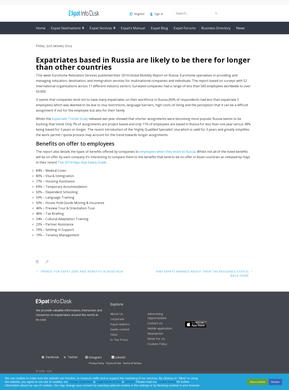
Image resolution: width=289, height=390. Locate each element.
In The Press (119, 340)
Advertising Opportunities (157, 316)
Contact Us (155, 323)
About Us (116, 314)
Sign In (156, 14)
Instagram (93, 357)
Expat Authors (120, 324)
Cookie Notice (167, 381)
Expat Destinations (66, 28)
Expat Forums (185, 28)
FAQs (114, 334)
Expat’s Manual (133, 28)
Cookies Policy (157, 344)
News (240, 28)
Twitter (73, 357)
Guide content (120, 329)
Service (130, 381)
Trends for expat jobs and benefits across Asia (81, 271)
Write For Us (156, 339)
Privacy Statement (80, 381)
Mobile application (159, 328)
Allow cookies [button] (257, 381)
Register (137, 14)
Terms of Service (132, 363)
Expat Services (100, 28)
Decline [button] (275, 381)
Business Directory (216, 28)
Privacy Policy (96, 363)
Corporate (117, 319)
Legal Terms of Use (108, 381)
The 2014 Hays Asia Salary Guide (82, 162)
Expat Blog (159, 28)
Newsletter (155, 333)
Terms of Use (113, 363)
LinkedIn (119, 357)
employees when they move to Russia (168, 151)
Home (40, 28)
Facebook (52, 357)
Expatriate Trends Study (70, 119)
